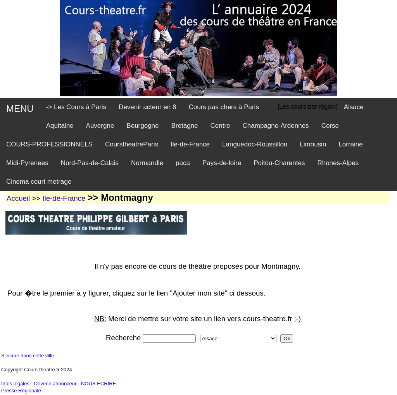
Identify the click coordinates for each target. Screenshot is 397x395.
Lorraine (350, 144)
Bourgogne (142, 125)
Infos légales (15, 383)
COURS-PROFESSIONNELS (49, 144)
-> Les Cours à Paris (76, 107)
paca (183, 163)
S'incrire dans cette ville (27, 355)
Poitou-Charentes (279, 163)
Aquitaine (60, 125)
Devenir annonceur (55, 383)
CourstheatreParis (131, 144)
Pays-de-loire (221, 163)
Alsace (354, 107)
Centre (220, 125)
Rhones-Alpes (338, 163)
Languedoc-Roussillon (254, 144)
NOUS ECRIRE (98, 383)
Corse (330, 125)
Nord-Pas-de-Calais (90, 163)
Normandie (147, 163)
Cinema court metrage (38, 181)
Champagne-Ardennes (276, 125)
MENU (20, 108)
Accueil (18, 198)
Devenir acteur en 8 (147, 107)
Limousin (313, 144)
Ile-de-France (190, 144)
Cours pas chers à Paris (223, 107)
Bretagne (184, 125)
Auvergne (100, 125)
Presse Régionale (21, 390)
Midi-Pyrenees (27, 163)
